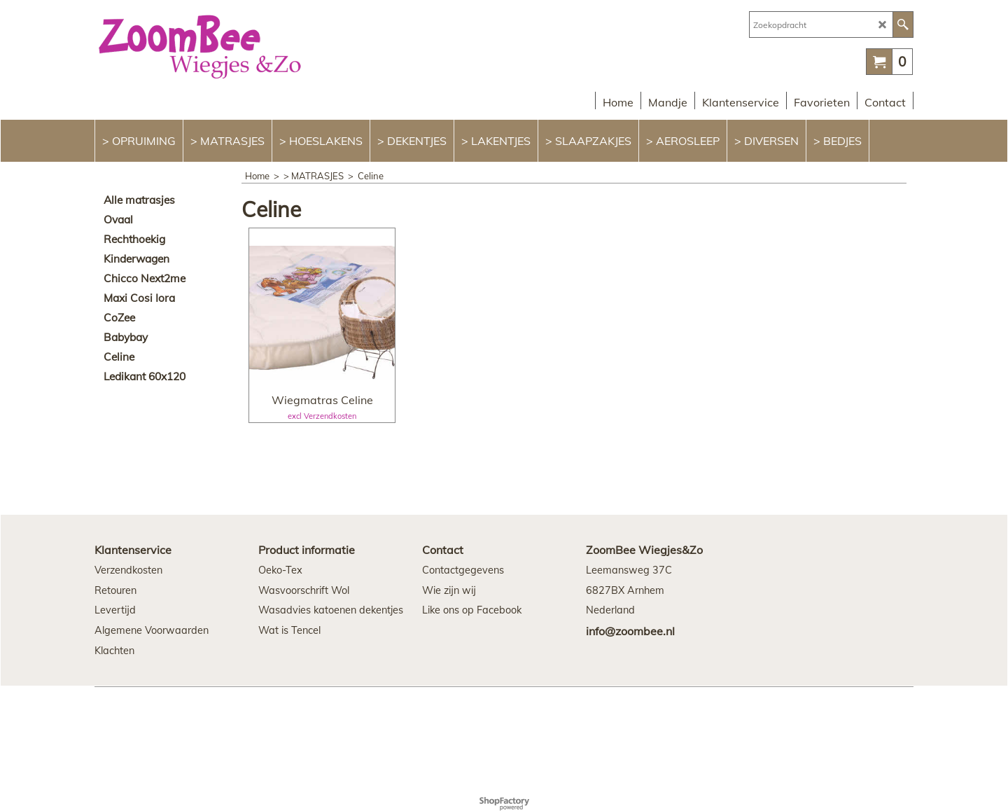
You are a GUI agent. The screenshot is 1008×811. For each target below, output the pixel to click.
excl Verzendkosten (322, 416)
